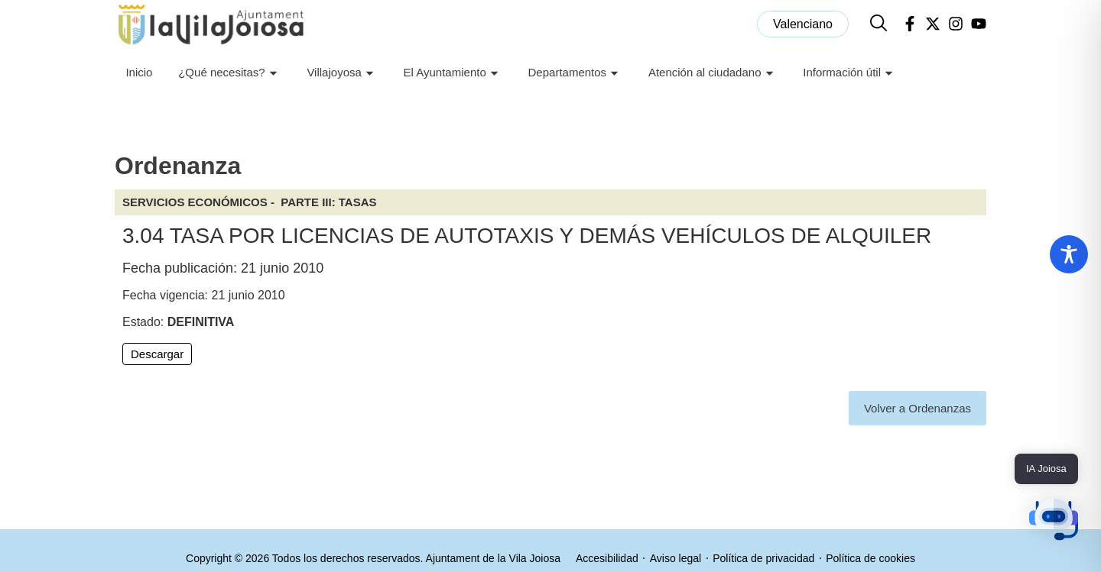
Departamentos (575, 73)
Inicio (138, 72)
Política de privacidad (763, 558)
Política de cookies (870, 558)
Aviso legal (675, 558)
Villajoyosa (342, 73)
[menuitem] (803, 24)
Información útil (850, 73)
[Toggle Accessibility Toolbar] (1069, 254)
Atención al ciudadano (713, 73)
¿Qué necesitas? (229, 73)
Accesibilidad (607, 558)
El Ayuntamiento (453, 73)
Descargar (157, 353)
